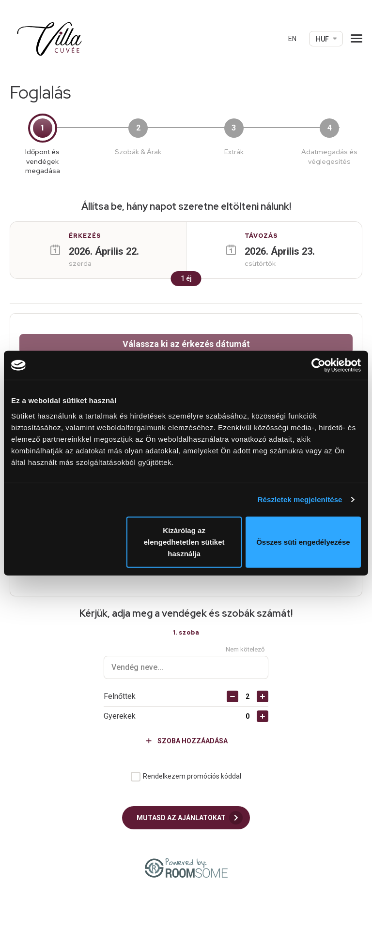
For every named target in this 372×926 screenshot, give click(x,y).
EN (292, 39)
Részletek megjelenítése (300, 499)
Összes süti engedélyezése (303, 541)
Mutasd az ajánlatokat (190, 789)
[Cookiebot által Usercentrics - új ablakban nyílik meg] (318, 365)
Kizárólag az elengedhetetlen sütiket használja (184, 541)
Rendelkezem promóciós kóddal (192, 747)
